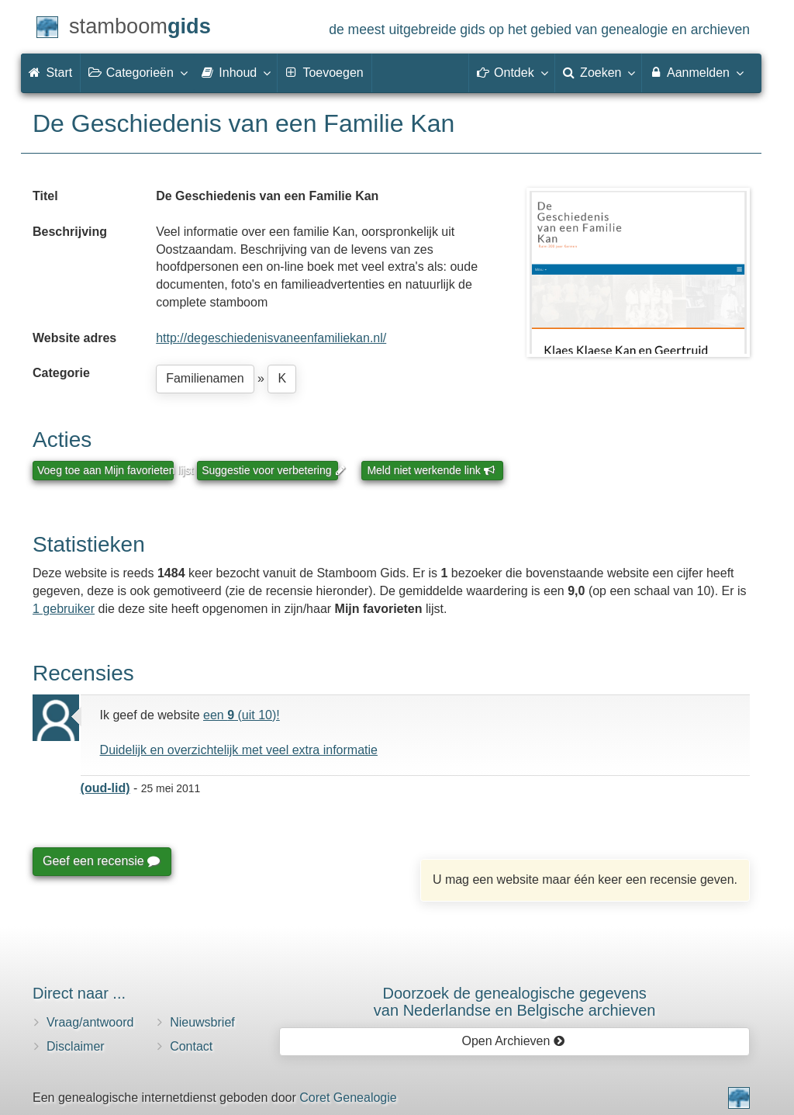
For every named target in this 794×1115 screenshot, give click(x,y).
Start (50, 72)
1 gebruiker (64, 608)
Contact (191, 1046)
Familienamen (204, 378)
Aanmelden (696, 72)
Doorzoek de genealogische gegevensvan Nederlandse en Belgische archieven (515, 1002)
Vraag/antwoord (90, 1022)
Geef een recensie (101, 860)
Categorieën (137, 72)
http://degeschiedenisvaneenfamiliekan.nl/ (271, 338)
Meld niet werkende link (431, 470)
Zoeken (598, 72)
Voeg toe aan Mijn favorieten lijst (105, 470)
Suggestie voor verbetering (270, 470)
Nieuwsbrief (202, 1022)
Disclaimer (76, 1046)
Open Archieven (512, 1040)
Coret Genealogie (347, 1097)
